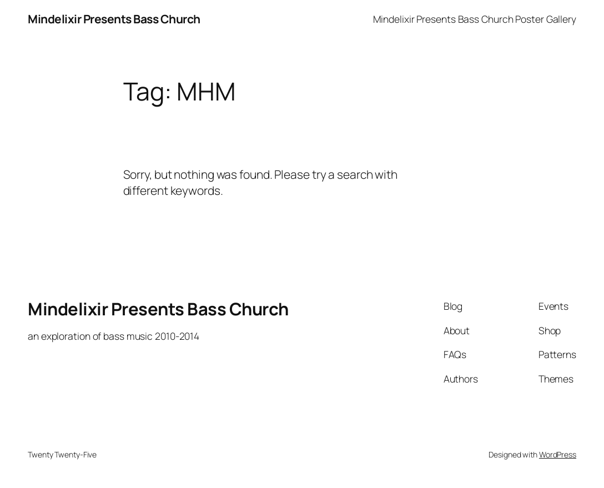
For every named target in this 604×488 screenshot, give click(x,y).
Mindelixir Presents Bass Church (114, 19)
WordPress (557, 454)
